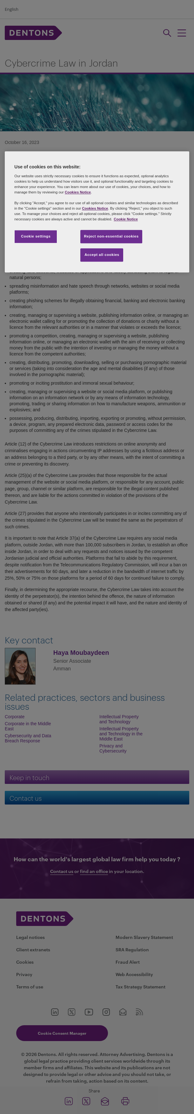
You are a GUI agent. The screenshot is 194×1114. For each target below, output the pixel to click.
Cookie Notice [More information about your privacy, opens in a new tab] (126, 219)
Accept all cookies (101, 255)
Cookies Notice (78, 192)
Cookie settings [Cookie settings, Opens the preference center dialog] (35, 236)
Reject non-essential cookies (111, 236)
